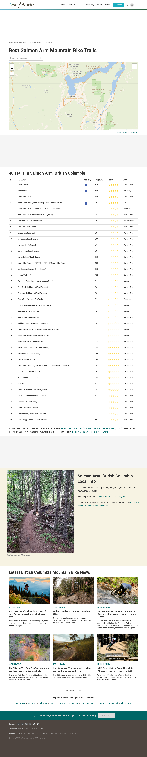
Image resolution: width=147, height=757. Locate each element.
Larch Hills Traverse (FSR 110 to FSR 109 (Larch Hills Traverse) (43, 263)
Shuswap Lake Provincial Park (30, 221)
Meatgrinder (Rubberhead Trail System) (33, 347)
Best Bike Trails (34, 734)
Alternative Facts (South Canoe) (30, 341)
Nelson (62, 703)
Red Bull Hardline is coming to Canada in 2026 (71, 612)
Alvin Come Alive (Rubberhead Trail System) (35, 215)
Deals (99, 5)
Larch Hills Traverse (26, 197)
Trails (62, 5)
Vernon (103, 703)
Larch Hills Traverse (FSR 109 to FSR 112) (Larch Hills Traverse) (43, 365)
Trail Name (22, 180)
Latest (107, 5)
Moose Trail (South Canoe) (28, 317)
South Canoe (23, 185)
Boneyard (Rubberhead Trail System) (32, 293)
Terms (39, 738)
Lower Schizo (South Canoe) (29, 257)
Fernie (53, 703)
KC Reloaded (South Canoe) (29, 371)
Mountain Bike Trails (20, 42)
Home (11, 42)
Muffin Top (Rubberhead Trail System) (33, 323)
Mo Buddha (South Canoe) (28, 239)
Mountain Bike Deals (71, 734)
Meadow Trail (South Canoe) (29, 353)
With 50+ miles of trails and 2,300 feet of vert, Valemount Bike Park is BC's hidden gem (27, 614)
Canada (30, 42)
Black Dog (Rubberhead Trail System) (32, 420)
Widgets (39, 729)
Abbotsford (126, 703)
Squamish (73, 703)
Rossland (113, 703)
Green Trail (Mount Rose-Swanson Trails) (34, 335)
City (125, 180)
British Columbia (39, 42)
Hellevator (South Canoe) (28, 378)
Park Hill (21, 384)
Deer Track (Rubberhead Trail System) (33, 287)
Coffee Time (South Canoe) (28, 251)
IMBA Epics (45, 734)
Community (89, 5)
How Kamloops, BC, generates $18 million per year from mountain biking (72, 669)
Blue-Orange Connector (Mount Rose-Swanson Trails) (39, 329)
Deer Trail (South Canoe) (27, 402)
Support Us (30, 729)
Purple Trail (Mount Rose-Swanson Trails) (34, 305)
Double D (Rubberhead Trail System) (32, 396)
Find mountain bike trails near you (103, 428)
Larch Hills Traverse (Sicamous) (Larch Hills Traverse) (39, 209)
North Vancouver (88, 703)
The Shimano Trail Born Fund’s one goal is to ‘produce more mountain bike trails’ (29, 669)
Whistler (32, 703)
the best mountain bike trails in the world (90, 432)
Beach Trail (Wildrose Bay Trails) (30, 299)
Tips (80, 5)
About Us (21, 729)
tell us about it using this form (73, 428)
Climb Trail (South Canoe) (28, 408)
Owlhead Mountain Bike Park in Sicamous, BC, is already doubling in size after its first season (116, 614)
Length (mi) (99, 180)
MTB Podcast (22, 734)
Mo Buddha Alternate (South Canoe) (32, 269)
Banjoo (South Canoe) (26, 233)
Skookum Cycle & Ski (108, 496)
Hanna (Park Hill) (24, 275)
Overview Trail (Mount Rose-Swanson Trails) (35, 281)
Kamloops (20, 703)
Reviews (71, 5)
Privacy (44, 738)
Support (119, 5)
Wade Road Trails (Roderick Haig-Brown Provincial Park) (40, 203)
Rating (110, 180)
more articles (73, 691)
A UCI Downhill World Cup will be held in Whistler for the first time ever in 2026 (115, 669)
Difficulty (87, 180)
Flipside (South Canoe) (27, 245)
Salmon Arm (49, 42)
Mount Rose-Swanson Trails (29, 311)
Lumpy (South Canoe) (26, 359)
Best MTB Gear (57, 734)
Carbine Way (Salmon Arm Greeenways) (33, 414)
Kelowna (43, 703)
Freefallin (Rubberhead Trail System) (32, 390)
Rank (11, 180)
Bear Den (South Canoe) (27, 227)
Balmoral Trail (23, 191)
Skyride (122, 496)
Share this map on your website (127, 132)
